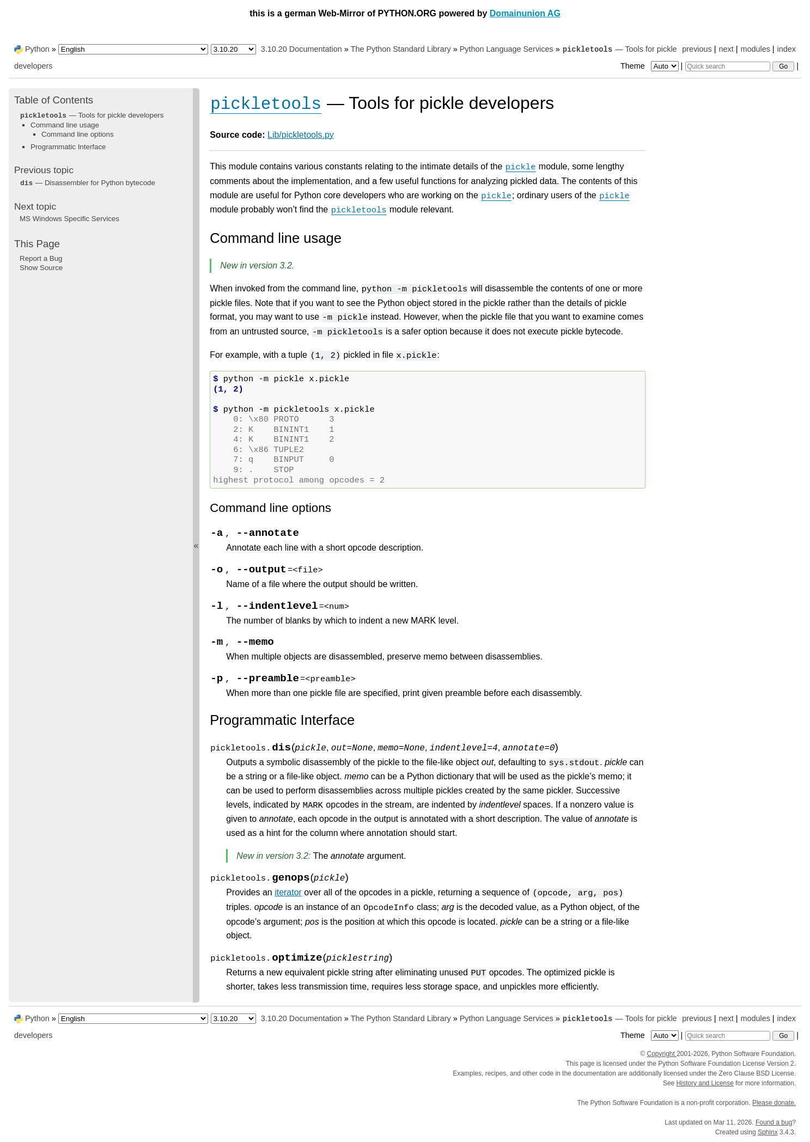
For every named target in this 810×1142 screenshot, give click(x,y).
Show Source (41, 268)
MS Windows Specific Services (69, 219)
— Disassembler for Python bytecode (87, 183)
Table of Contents (53, 100)
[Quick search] (727, 66)
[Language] (133, 49)
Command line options (77, 134)
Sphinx (768, 1132)
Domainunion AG (525, 13)
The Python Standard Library (401, 49)
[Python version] (233, 49)
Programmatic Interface (68, 147)
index (786, 49)
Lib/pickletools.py (300, 134)
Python (37, 49)
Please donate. (774, 1103)
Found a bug (774, 1122)
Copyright (662, 1054)
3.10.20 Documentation (301, 49)
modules (755, 49)
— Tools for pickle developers (91, 115)
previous (696, 49)
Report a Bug (41, 258)
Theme (650, 66)
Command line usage (65, 125)
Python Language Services (506, 49)
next (725, 49)
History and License (705, 1083)
